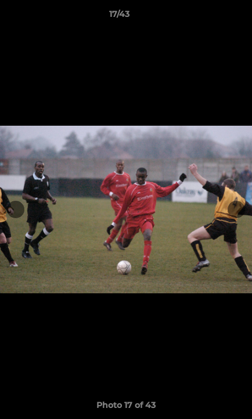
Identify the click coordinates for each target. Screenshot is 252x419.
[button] (210, 17)
